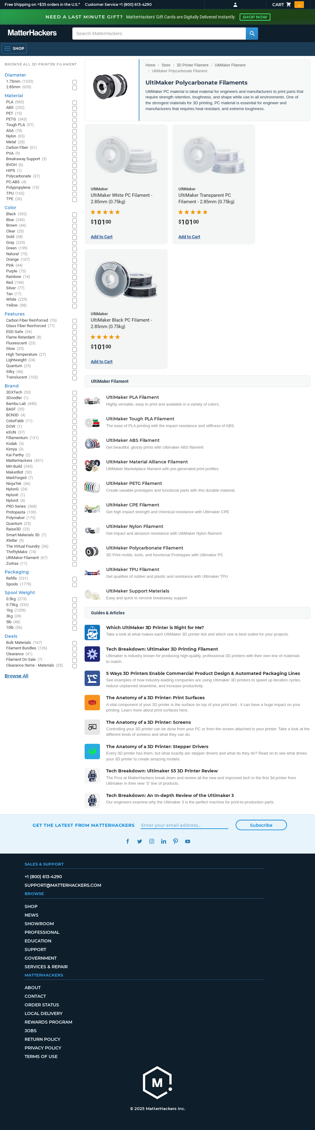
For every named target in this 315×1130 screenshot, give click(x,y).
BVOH (14, 165)
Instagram (151, 841)
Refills (17, 578)
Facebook (127, 841)
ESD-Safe (19, 332)
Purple (16, 271)
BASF (15, 409)
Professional (42, 932)
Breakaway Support (26, 159)
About (33, 987)
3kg (14, 616)
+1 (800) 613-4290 (135, 4)
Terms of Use (41, 1056)
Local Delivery (43, 1013)
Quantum (18, 366)
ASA (14, 131)
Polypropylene (22, 188)
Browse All (16, 676)
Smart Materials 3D (26, 535)
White (16, 300)
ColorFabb (19, 421)
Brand (12, 386)
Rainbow (18, 277)
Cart (288, 4)
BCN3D (16, 415)
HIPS (14, 171)
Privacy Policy (43, 1048)
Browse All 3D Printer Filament (41, 64)
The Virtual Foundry (27, 546)
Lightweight (20, 360)
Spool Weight (20, 592)
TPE (14, 199)
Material (14, 95)
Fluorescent (21, 343)
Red (15, 283)
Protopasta (21, 512)
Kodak (15, 444)
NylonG (17, 489)
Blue (15, 220)
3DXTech (18, 392)
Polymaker (21, 518)
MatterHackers (24, 461)
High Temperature (26, 355)
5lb (13, 622)
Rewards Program (48, 1022)
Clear (15, 231)
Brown (16, 225)
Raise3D (18, 529)
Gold (14, 237)
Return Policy (42, 1039)
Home (150, 65)
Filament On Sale (24, 660)
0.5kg (16, 599)
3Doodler (17, 398)
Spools (18, 584)
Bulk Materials (24, 643)
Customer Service (101, 4)
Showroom (39, 923)
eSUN (15, 432)
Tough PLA (20, 125)
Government (41, 958)
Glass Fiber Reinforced (30, 326)
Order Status (42, 1005)
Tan (14, 294)
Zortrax (16, 564)
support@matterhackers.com (63, 885)
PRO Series (21, 506)
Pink (14, 265)
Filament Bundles (26, 648)
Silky (14, 372)
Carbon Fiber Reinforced (31, 320)
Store (165, 65)
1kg (16, 610)
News (31, 915)
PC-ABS (16, 182)
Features (15, 314)
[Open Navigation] (14, 49)
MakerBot (19, 472)
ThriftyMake (21, 552)
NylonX (15, 501)
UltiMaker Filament (230, 65)
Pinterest (175, 841)
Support (35, 949)
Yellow (16, 305)
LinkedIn (163, 841)
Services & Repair (46, 966)
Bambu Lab (21, 404)
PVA (13, 154)
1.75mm (20, 82)
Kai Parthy (18, 455)
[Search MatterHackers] (252, 33)
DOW (14, 427)
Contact (35, 996)
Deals (11, 636)
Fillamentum (22, 438)
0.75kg (17, 605)
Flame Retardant (24, 337)
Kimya (15, 449)
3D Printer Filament (192, 65)
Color (10, 207)
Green (17, 248)
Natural (17, 254)
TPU (15, 193)
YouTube (187, 841)
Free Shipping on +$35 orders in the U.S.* (42, 4)
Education (38, 941)
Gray (15, 243)
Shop (31, 906)
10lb (14, 628)
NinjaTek (18, 484)
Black (16, 214)
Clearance (19, 654)
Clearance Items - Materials (34, 665)
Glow (15, 349)
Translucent (22, 377)
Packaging (17, 572)
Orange (18, 260)
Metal (15, 142)
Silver (15, 288)
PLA (15, 102)
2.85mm (18, 87)
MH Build (19, 467)
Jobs (31, 1030)
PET (14, 114)
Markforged (19, 478)
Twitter (139, 841)
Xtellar (15, 541)
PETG (16, 119)
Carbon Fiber (21, 148)
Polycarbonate (23, 176)
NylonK (15, 495)
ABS (15, 108)
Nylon (15, 136)
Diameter (15, 75)
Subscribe (261, 825)
